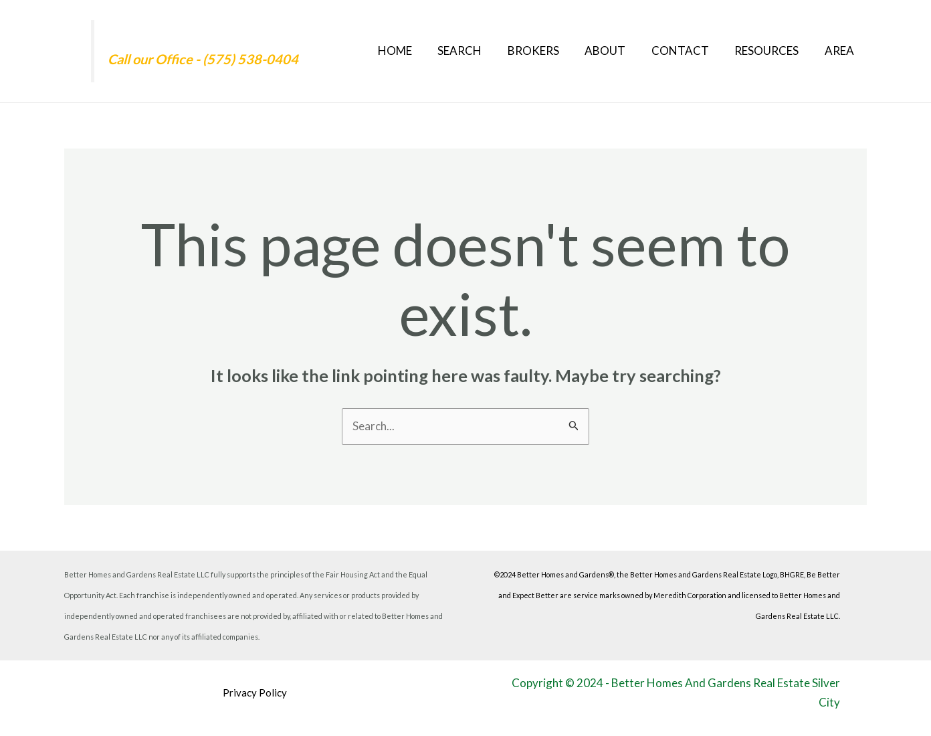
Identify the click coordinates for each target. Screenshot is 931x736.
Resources (771, 50)
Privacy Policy (255, 692)
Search (476, 50)
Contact (687, 50)
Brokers (547, 50)
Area (840, 50)
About (615, 50)
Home (414, 50)
